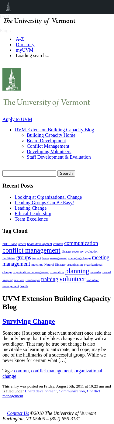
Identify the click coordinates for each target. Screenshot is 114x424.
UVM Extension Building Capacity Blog (54, 129)
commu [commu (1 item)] (58, 244)
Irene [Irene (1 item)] (45, 258)
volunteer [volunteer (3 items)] (72, 279)
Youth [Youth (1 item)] (24, 286)
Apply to (17, 119)
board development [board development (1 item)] (39, 244)
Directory (25, 44)
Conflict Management (48, 146)
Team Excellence (31, 219)
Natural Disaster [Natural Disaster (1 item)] (55, 264)
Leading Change (31, 208)
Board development (41, 391)
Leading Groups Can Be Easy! (44, 202)
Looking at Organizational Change (48, 197)
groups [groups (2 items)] (23, 257)
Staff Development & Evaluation (59, 157)
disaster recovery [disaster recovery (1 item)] (73, 251)
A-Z (20, 39)
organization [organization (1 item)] (75, 264)
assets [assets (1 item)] (22, 244)
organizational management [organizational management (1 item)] (31, 272)
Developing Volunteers (49, 151)
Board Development (46, 140)
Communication (72, 391)
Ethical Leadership (33, 213)
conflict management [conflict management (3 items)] (31, 250)
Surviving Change (28, 321)
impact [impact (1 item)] (36, 258)
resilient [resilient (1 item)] (19, 280)
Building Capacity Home (51, 135)
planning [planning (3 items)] (77, 271)
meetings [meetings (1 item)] (37, 264)
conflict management (51, 370)
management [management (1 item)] (58, 258)
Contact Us (18, 413)
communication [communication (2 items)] (81, 243)
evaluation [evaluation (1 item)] (91, 251)
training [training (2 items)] (49, 279)
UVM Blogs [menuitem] (8, 7)
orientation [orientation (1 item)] (57, 272)
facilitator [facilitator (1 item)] (8, 258)
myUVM (24, 50)
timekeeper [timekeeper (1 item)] (33, 280)
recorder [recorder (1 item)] (96, 272)
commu (21, 370)
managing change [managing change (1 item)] (79, 258)
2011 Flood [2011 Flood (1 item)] (9, 244)
